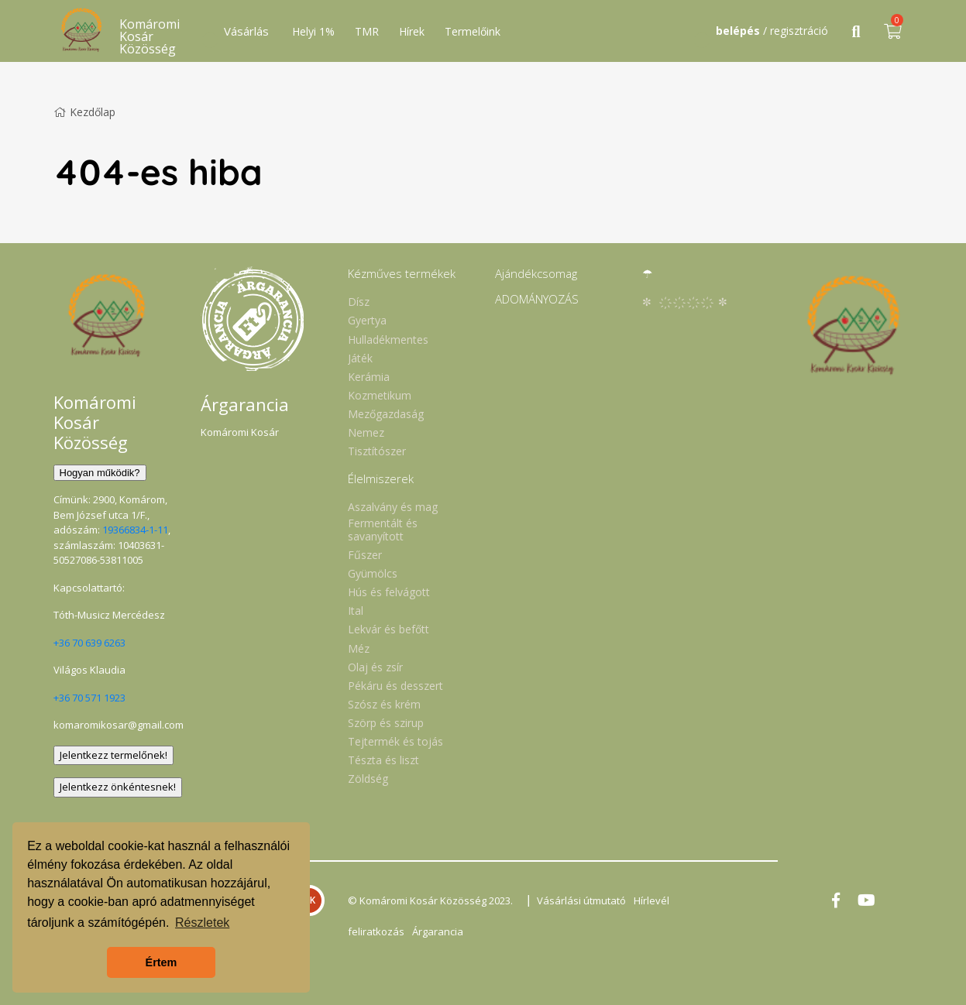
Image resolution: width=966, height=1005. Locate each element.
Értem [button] (161, 962)
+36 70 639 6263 (89, 643)
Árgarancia (437, 931)
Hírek (412, 31)
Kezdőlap (84, 112)
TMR (367, 31)
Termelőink (472, 31)
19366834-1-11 (135, 530)
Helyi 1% (313, 31)
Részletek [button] (202, 922)
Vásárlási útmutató (581, 900)
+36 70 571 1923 (89, 698)
